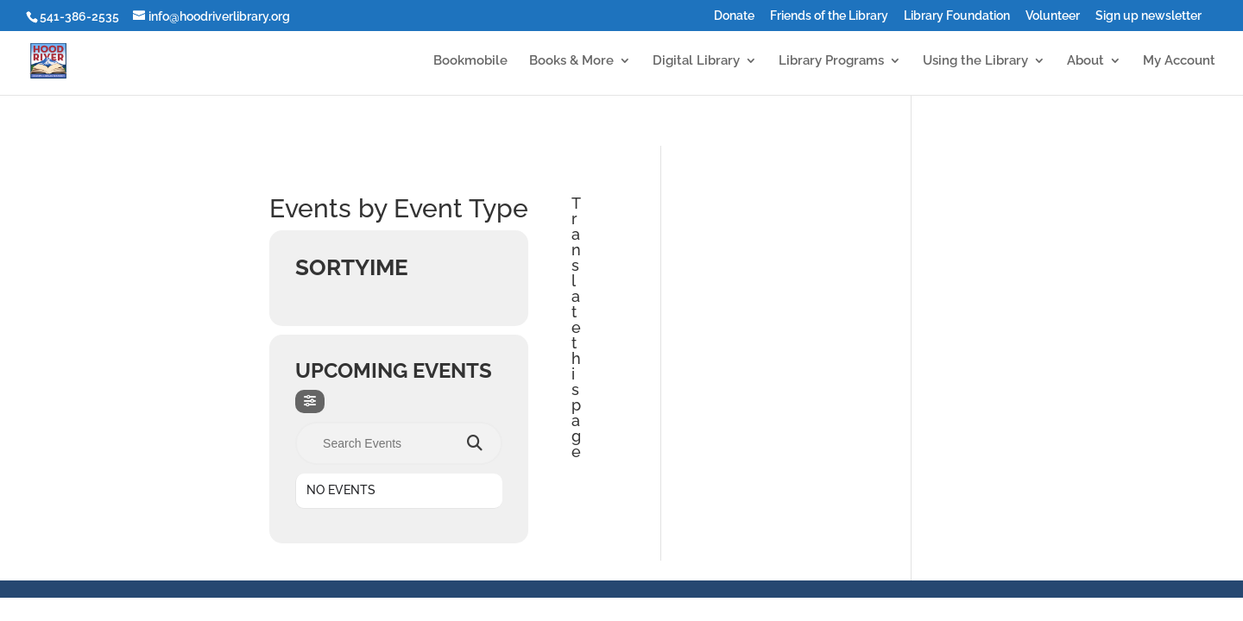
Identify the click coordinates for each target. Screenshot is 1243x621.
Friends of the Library (829, 15)
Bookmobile (470, 61)
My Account (1179, 61)
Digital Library (696, 61)
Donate (734, 15)
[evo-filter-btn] (310, 401)
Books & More (571, 61)
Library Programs (831, 61)
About (1085, 61)
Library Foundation (957, 15)
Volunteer (1052, 15)
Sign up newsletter (1148, 15)
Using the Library (975, 61)
